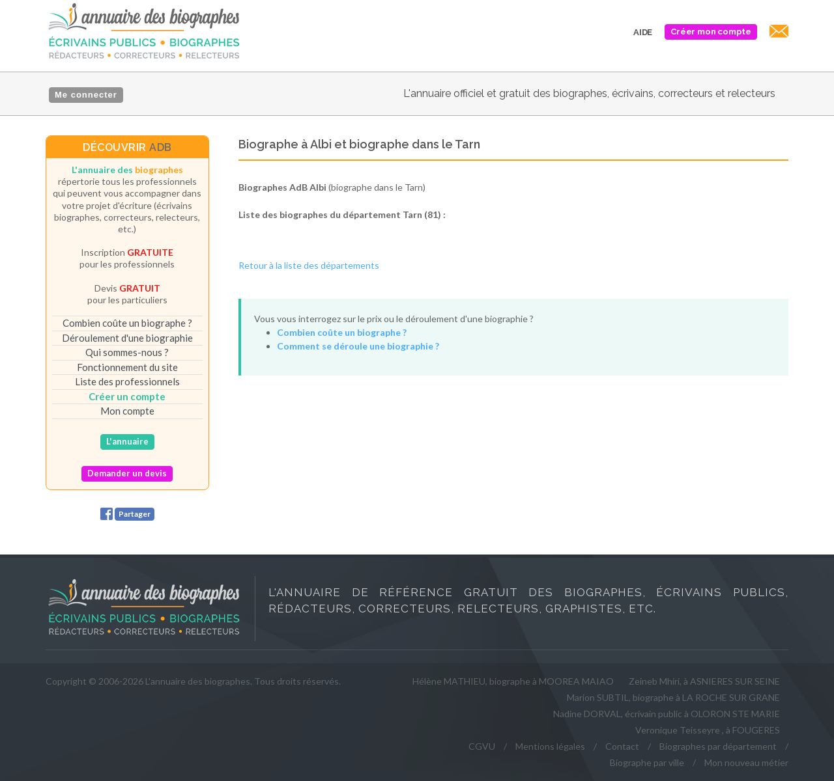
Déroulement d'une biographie (127, 338)
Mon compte (127, 411)
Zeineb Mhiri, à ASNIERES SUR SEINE (704, 681)
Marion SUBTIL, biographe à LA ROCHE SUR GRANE (673, 697)
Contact (622, 746)
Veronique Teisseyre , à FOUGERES (707, 729)
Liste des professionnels (127, 381)
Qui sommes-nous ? (127, 352)
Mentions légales (550, 746)
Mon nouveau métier (746, 762)
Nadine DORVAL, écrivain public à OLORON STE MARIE (666, 713)
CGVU (481, 746)
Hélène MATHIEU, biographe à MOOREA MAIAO (513, 681)
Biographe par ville (647, 762)
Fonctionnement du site (127, 367)
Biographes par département (718, 746)
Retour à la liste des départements (308, 265)
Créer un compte (127, 396)
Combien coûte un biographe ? (127, 323)
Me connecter (86, 95)
